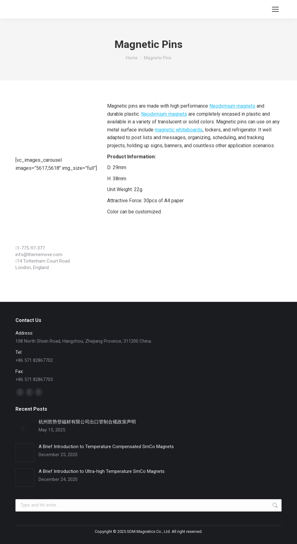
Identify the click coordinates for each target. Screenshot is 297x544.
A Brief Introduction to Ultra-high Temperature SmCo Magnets (102, 471)
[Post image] (24, 428)
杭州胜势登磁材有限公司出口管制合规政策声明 (87, 422)
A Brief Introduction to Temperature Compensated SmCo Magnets (106, 446)
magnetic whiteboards (179, 130)
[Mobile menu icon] (275, 9)
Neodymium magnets (232, 106)
